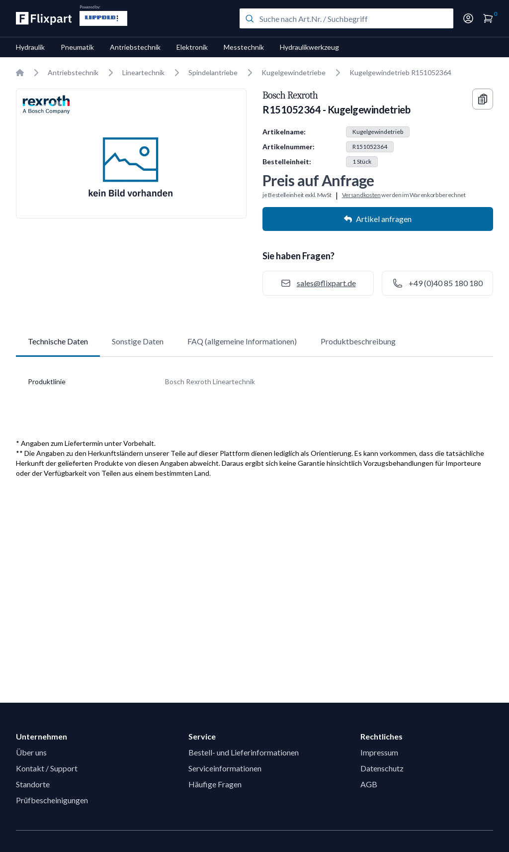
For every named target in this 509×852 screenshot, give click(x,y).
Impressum (379, 752)
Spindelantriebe (213, 72)
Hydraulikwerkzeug (309, 47)
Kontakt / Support (47, 768)
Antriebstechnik (135, 47)
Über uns (31, 752)
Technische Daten (58, 341)
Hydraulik (30, 47)
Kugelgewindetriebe (293, 72)
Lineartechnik (143, 72)
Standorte (33, 784)
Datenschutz (382, 768)
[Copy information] (482, 99)
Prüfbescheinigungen (52, 800)
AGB (368, 784)
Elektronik (192, 47)
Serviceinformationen (224, 768)
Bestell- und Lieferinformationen (243, 752)
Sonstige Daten (138, 341)
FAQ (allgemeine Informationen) (242, 341)
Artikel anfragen (378, 218)
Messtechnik (244, 47)
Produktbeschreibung (358, 341)
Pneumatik (77, 47)
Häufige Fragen (215, 784)
